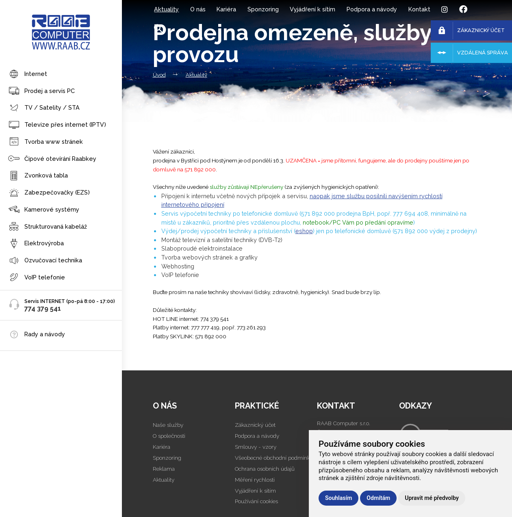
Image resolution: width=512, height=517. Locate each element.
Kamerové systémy (43, 210)
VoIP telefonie (36, 277)
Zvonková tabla (38, 176)
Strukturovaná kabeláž (47, 227)
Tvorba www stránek (45, 142)
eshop (304, 230)
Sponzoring (263, 9)
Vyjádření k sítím (312, 9)
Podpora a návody (372, 9)
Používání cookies (256, 501)
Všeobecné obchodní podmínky (274, 457)
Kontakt (419, 9)
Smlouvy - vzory (255, 446)
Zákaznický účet (255, 425)
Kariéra (226, 9)
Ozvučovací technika (45, 261)
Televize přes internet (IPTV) (57, 125)
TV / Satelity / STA (44, 108)
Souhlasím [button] (338, 498)
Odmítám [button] (378, 498)
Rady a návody (44, 334)
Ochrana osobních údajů (265, 468)
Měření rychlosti (255, 479)
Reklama (164, 468)
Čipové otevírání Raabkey (52, 159)
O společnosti (169, 436)
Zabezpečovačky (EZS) (49, 193)
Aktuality (166, 9)
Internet (27, 74)
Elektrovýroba (36, 244)
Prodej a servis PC (41, 91)
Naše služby (168, 425)
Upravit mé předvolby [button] (432, 498)
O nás (198, 9)
